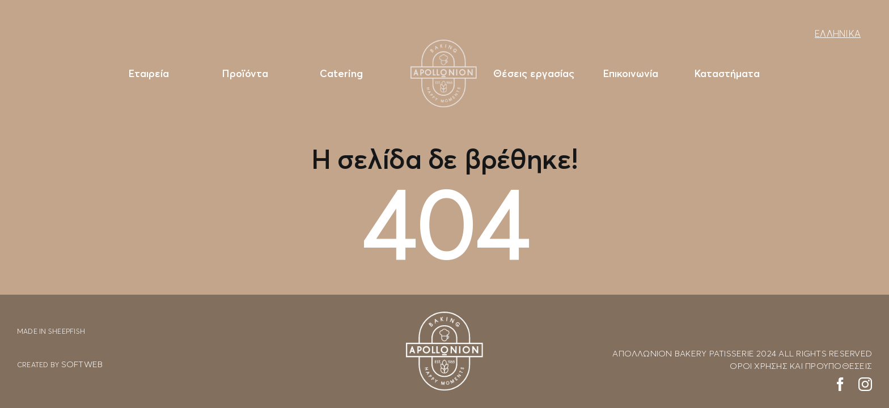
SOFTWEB (82, 364)
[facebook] (840, 384)
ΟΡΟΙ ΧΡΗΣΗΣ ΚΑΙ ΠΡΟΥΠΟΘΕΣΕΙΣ (801, 365)
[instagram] (865, 384)
